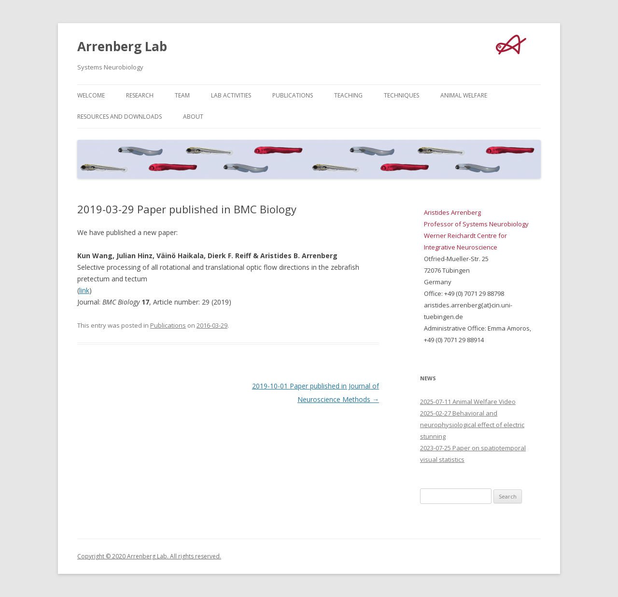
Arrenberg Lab (122, 46)
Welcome (91, 95)
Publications (292, 95)
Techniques (401, 95)
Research (140, 95)
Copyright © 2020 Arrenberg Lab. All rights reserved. (149, 556)
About (193, 116)
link (84, 290)
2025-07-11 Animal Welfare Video (468, 401)
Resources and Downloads (119, 116)
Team (182, 95)
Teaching (348, 95)
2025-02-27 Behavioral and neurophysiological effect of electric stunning (472, 425)
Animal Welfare (463, 95)
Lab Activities (231, 95)
